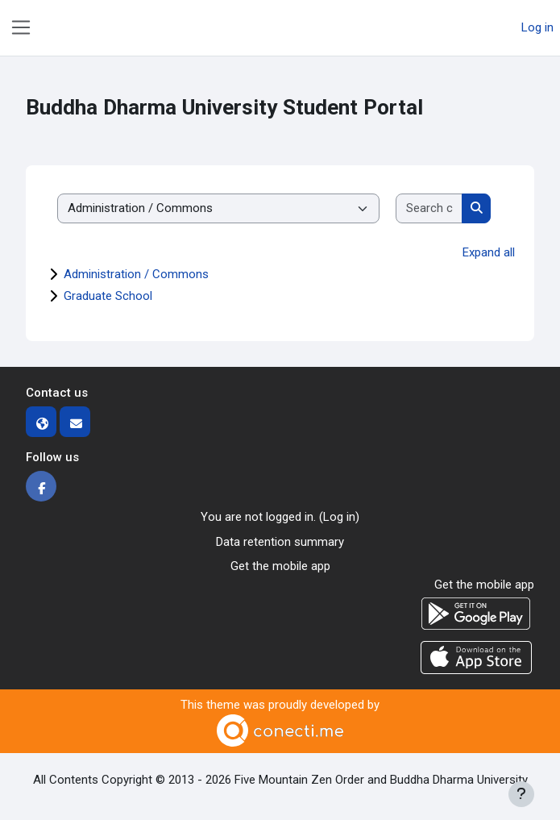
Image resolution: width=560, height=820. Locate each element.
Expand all (489, 252)
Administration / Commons (136, 274)
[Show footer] (521, 794)
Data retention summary (280, 542)
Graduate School (108, 296)
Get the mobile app (280, 566)
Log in (537, 27)
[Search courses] (429, 208)
